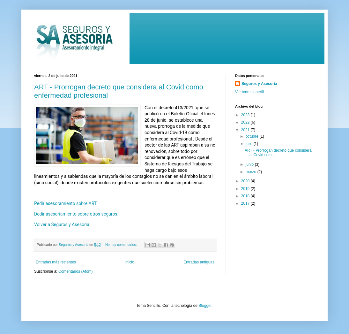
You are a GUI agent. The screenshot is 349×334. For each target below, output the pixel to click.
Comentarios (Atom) (75, 271)
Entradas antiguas (198, 262)
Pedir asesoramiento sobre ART (66, 203)
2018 (246, 196)
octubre (252, 136)
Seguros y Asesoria (259, 83)
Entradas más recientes (56, 262)
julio (250, 143)
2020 (246, 181)
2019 (246, 188)
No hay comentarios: (121, 245)
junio (250, 164)
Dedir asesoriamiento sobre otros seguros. (76, 213)
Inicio (129, 262)
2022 (246, 122)
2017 (246, 203)
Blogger (205, 305)
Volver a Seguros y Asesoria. (63, 224)
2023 (246, 115)
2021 (246, 130)
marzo (251, 172)
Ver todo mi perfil (249, 92)
